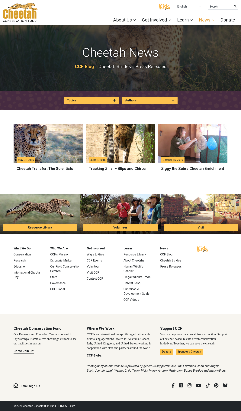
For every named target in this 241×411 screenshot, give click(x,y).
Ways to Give (95, 254)
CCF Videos (131, 299)
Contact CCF (95, 278)
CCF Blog (84, 66)
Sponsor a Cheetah (189, 351)
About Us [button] (122, 20)
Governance (58, 283)
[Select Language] (189, 6)
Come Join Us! (24, 351)
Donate (227, 20)
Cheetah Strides (114, 66)
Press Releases (150, 66)
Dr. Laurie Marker (61, 260)
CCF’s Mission (59, 254)
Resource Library (40, 227)
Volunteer (120, 227)
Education (20, 266)
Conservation (22, 254)
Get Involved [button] (154, 20)
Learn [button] (183, 20)
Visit (201, 227)
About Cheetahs (134, 260)
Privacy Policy (67, 405)
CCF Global (57, 289)
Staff (53, 277)
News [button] (204, 20)
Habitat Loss (132, 283)
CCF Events (94, 260)
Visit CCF (93, 272)
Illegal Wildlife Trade (137, 277)
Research (20, 260)
